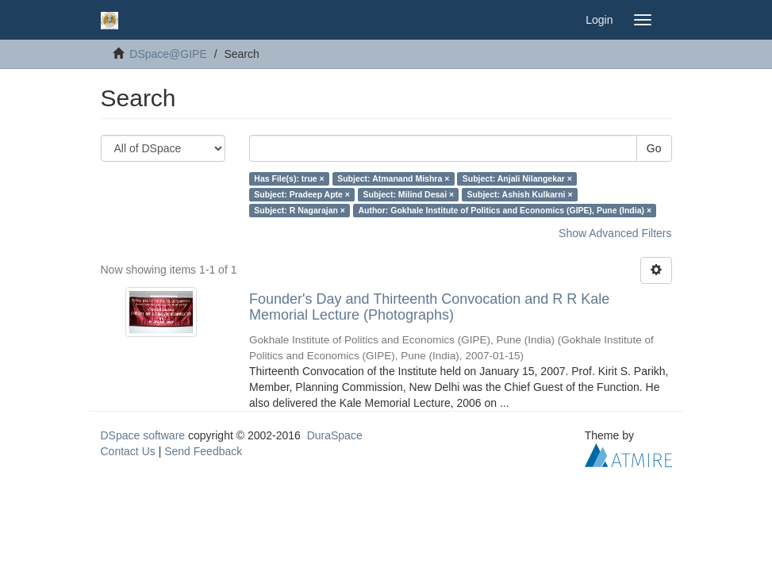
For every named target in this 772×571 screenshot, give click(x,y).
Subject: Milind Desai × (408, 194)
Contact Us (128, 451)
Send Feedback (203, 451)
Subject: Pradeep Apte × (302, 194)
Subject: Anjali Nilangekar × (517, 178)
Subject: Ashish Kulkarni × (520, 194)
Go (654, 148)
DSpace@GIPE (167, 54)
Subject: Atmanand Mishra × (393, 178)
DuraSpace (335, 435)
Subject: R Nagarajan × (299, 210)
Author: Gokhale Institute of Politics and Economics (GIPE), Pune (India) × (504, 210)
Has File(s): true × (289, 178)
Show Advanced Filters (615, 233)
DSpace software (143, 435)
